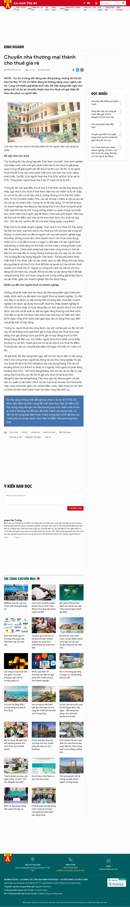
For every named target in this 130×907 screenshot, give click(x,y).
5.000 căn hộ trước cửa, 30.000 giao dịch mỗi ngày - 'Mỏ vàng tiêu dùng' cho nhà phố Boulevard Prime (71, 710)
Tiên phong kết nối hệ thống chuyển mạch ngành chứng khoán (70, 779)
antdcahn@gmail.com (108, 869)
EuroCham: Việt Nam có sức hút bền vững (43, 777)
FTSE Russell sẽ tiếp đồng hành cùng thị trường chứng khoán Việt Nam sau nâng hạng (44, 810)
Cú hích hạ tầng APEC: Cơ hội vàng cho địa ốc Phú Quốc (15, 707)
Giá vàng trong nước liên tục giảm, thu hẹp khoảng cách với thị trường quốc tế (16, 676)
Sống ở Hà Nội (109, 8)
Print (82, 69)
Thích (6, 538)
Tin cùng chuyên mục (20, 578)
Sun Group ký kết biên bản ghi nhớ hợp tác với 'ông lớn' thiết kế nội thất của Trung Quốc (44, 709)
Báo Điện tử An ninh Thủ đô (7, 5)
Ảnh (29, 9)
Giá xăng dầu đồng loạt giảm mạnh (104, 102)
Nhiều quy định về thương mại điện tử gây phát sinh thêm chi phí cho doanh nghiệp (43, 676)
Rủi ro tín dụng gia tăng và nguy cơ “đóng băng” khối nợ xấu (71, 675)
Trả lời (16, 538)
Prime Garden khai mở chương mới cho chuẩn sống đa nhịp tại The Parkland (42, 745)
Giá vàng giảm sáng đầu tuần (102, 126)
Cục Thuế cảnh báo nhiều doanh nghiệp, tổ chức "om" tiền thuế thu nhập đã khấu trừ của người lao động (104, 152)
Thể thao (100, 8)
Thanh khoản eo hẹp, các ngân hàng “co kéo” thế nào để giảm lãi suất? (16, 779)
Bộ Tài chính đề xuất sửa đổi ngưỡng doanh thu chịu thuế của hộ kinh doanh (15, 745)
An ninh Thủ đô (25, 3)
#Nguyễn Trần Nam (33, 437)
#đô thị (48, 437)
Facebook (73, 69)
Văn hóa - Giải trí (90, 8)
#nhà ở (24, 432)
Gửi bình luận (75, 508)
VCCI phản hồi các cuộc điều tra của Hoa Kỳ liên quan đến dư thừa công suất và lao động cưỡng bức (71, 746)
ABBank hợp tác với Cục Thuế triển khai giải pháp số (15, 606)
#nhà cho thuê (49, 432)
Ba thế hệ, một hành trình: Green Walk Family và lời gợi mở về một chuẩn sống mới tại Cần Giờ (71, 642)
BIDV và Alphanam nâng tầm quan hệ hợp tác (15, 807)
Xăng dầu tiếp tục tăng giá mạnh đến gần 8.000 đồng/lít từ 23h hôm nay (103, 114)
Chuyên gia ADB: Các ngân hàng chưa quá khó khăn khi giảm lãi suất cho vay (104, 137)
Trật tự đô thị (21, 8)
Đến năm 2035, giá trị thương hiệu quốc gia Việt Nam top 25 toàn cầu (14, 640)
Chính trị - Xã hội (37, 8)
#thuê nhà (35, 432)
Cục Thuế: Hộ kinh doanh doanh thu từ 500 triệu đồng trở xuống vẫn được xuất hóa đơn (44, 607)
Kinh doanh (120, 8)
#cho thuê (14, 432)
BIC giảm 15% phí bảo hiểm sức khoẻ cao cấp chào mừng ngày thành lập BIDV (70, 607)
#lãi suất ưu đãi (16, 437)
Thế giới (47, 8)
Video (62, 9)
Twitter (77, 69)
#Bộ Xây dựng (65, 432)
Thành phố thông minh (73, 8)
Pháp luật (54, 8)
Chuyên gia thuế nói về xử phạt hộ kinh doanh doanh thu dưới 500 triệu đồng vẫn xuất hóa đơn (43, 642)
